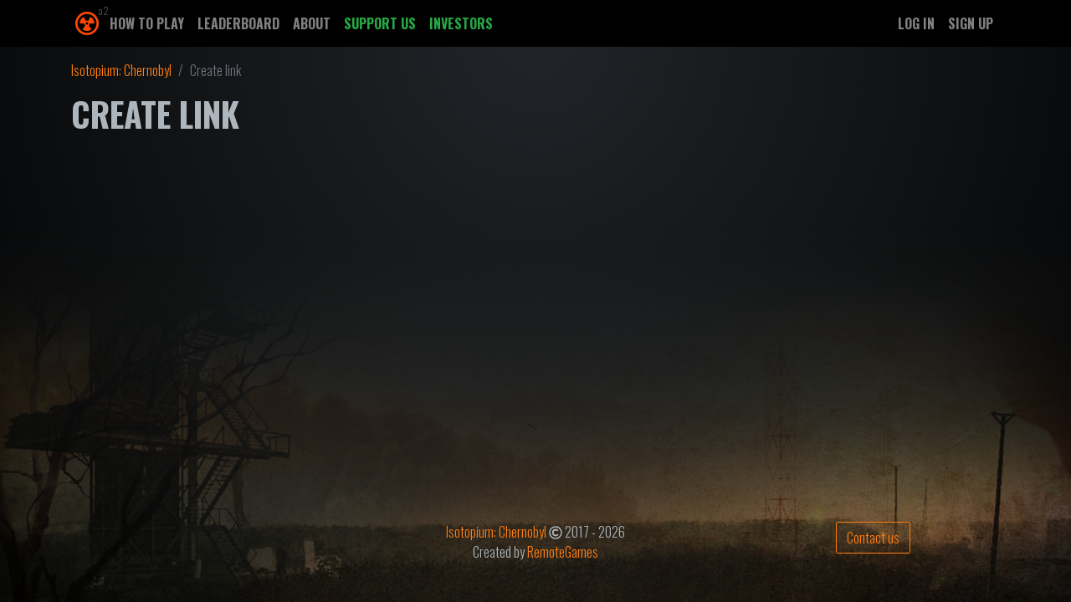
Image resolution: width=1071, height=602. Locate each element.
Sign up (970, 23)
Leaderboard (238, 23)
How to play (147, 23)
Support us (380, 23)
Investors (461, 23)
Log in (916, 23)
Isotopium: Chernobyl (121, 70)
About (312, 23)
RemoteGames (562, 552)
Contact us (873, 538)
